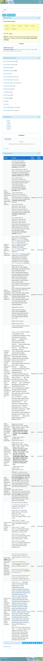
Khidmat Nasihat (7, 89)
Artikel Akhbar (7, 92)
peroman (22, 49)
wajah (35, 49)
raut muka (6, 51)
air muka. (19, 51)
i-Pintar (8, 129)
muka (32, 49)
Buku (5, 101)
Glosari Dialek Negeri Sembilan (11, 107)
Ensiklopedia (7, 98)
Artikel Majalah (7, 95)
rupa (26, 49)
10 (39, 642)
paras (29, 49)
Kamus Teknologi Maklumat (10, 76)
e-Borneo (9, 126)
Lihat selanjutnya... (6, 148)
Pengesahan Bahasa (8, 86)
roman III (20, 25)
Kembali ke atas (7, 646)
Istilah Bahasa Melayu (9, 70)
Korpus (8, 120)
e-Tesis (8, 122)
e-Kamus (9, 125)
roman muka (17, 49)
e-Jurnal (8, 123)
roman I (7, 25)
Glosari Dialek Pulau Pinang (10, 110)
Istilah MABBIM (7, 67)
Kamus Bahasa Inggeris (9, 64)
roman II (13, 25)
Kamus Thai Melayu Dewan (10, 79)
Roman (26, 25)
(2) (31, 148)
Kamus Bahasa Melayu (9, 61)
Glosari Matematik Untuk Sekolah (11, 82)
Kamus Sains (7, 73)
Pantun (5, 104)
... (41, 642)
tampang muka (12, 51)
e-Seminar (9, 128)
